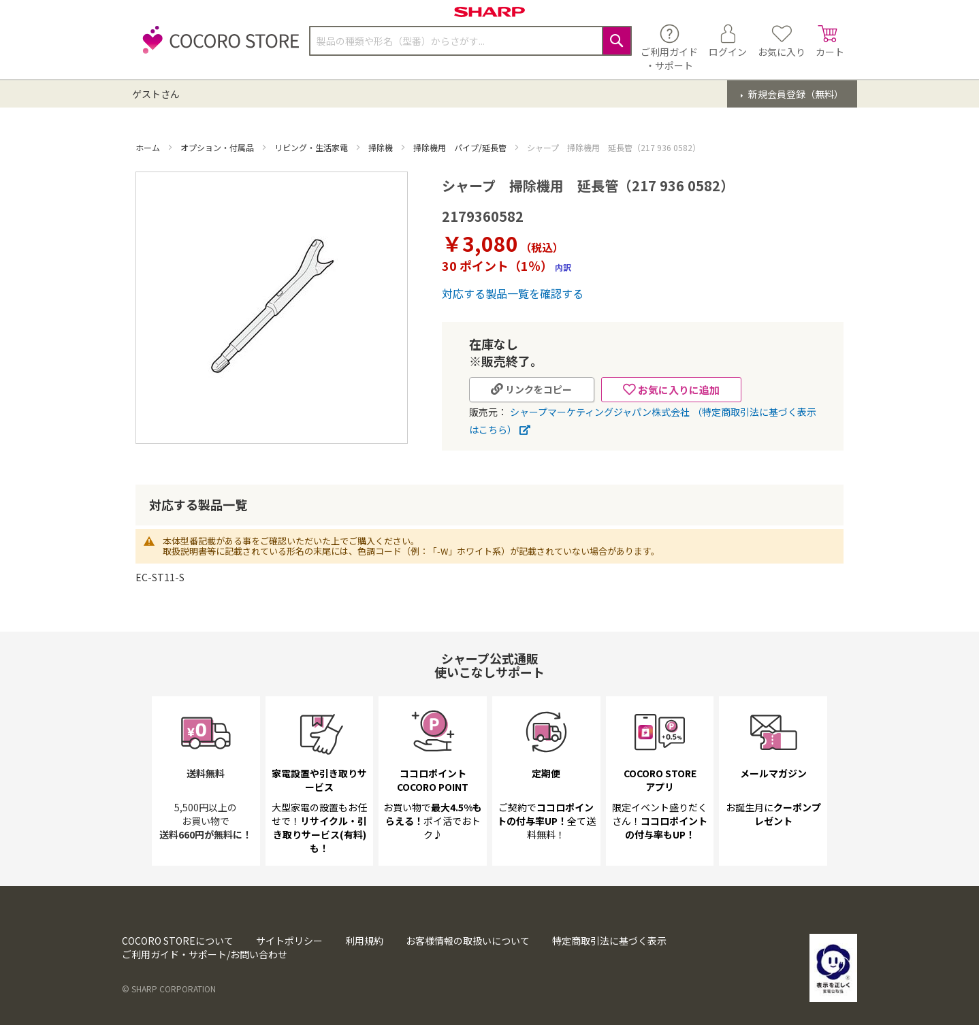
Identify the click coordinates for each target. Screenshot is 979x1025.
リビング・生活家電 (312, 147)
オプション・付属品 (218, 147)
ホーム (148, 147)
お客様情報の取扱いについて (468, 940)
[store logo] (217, 47)
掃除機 (381, 147)
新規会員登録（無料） (795, 94)
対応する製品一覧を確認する (512, 293)
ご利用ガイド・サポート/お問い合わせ (204, 954)
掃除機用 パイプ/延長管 (461, 147)
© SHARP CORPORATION (169, 988)
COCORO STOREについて (178, 940)
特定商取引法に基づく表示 (609, 940)
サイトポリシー (289, 940)
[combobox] (470, 41)
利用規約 (364, 940)
